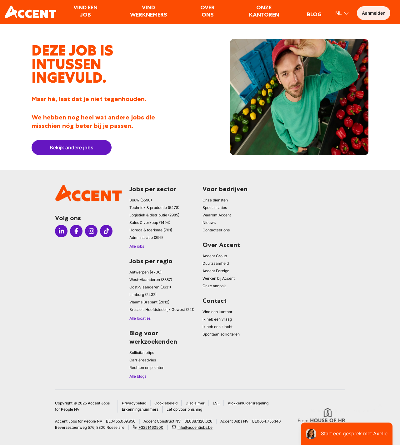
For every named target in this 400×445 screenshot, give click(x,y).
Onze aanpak (214, 285)
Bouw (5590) (140, 200)
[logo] (30, 12)
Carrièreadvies (142, 360)
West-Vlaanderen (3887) (150, 279)
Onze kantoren (264, 11)
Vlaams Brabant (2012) (149, 302)
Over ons (207, 11)
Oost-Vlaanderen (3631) (150, 287)
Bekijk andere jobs (71, 147)
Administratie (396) (146, 237)
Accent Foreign (215, 270)
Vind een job (85, 11)
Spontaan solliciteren (221, 334)
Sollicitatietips (141, 352)
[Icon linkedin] (61, 231)
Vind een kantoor (217, 311)
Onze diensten (215, 200)
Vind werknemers (148, 11)
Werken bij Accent (218, 278)
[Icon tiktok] (106, 231)
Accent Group (214, 256)
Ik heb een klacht (217, 326)
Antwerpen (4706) (145, 272)
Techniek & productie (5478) (154, 207)
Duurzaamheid (215, 263)
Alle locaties (140, 318)
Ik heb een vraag (217, 319)
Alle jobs (136, 246)
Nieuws (209, 222)
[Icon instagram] (91, 231)
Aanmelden (373, 13)
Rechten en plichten (146, 367)
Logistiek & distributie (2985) (154, 215)
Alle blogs (137, 376)
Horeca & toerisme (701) (150, 230)
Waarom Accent (216, 215)
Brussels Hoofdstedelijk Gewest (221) (161, 309)
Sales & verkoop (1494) (149, 222)
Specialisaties (214, 207)
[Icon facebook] (76, 231)
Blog (314, 14)
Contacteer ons (216, 230)
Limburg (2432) (143, 294)
